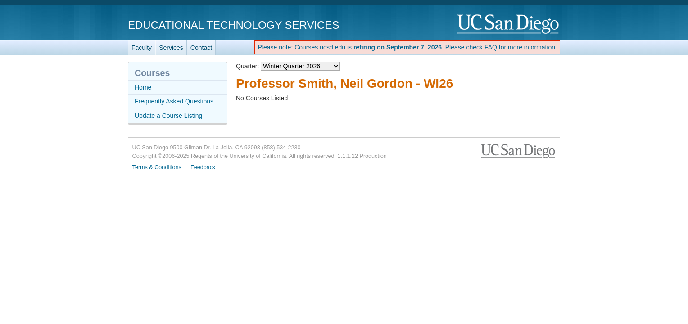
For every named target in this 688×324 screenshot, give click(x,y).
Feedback (202, 167)
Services (171, 47)
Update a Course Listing (168, 115)
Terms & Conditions (156, 167)
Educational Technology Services (233, 25)
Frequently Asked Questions (174, 101)
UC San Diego (508, 24)
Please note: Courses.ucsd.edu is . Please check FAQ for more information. (407, 47)
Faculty (141, 47)
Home (143, 87)
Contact (201, 47)
